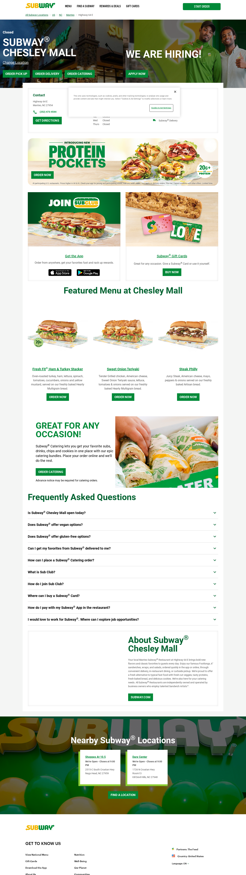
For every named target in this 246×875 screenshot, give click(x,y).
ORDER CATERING (50, 472)
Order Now (42, 175)
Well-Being (80, 861)
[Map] (74, 668)
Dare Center (139, 757)
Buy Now (172, 272)
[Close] (175, 91)
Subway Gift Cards (172, 256)
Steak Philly (188, 369)
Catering (163, 107)
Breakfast (164, 101)
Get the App (74, 256)
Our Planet (80, 868)
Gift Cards (132, 6)
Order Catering (79, 74)
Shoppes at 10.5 (95, 757)
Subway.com (140, 697)
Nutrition (79, 855)
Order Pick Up (16, 74)
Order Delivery (47, 74)
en (179, 863)
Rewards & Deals (110, 6)
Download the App (36, 868)
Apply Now (136, 74)
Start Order (202, 6)
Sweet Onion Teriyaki (123, 369)
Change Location (15, 62)
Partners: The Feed (187, 849)
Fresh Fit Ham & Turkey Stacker (57, 369)
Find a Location (123, 795)
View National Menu (36, 855)
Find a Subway (85, 6)
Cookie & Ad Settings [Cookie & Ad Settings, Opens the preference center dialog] (161, 108)
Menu (68, 6)
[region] (124, 102)
